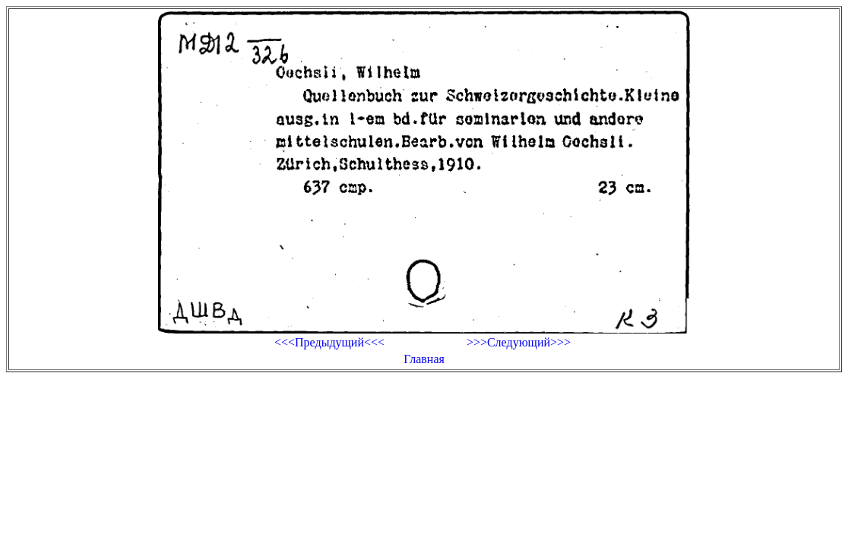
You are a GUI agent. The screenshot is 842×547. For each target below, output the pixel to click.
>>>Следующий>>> (519, 342)
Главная (424, 359)
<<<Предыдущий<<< (329, 342)
